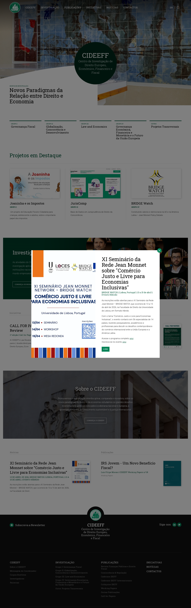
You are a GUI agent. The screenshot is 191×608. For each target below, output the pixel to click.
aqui (131, 338)
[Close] (159, 250)
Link (105, 349)
